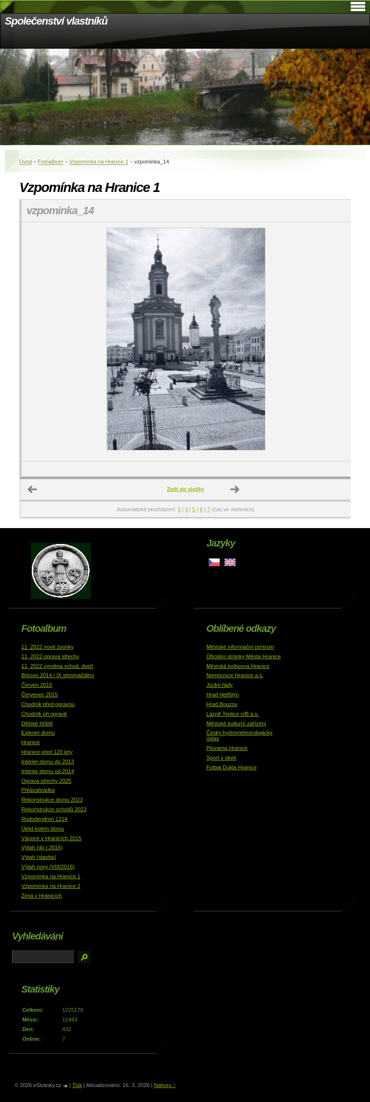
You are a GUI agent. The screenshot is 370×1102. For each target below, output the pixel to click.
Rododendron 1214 (44, 819)
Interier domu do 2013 (47, 761)
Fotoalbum (51, 161)
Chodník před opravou (48, 704)
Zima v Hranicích (41, 895)
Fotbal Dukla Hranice (231, 767)
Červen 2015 (36, 685)
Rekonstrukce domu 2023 (52, 800)
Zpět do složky (185, 489)
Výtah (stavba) (38, 857)
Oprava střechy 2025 (46, 781)
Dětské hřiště (37, 723)
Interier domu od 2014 (47, 771)
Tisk (77, 1085)
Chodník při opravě (44, 714)
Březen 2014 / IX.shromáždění (57, 675)
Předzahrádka (38, 790)
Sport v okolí (221, 758)
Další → (235, 489)
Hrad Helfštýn (222, 694)
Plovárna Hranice (227, 748)
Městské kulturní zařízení (236, 723)
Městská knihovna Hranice (237, 666)
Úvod (25, 161)
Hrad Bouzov (222, 704)
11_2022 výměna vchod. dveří (57, 666)
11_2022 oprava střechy (50, 656)
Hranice (30, 742)
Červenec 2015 (39, 694)
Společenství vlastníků (56, 21)
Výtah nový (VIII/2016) (48, 867)
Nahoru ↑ (164, 1085)
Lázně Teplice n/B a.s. (232, 714)
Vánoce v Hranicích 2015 (51, 838)
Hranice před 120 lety (46, 752)
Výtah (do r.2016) (42, 847)
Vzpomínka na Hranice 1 (99, 161)
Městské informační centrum (240, 647)
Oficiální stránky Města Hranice (243, 656)
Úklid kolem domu (42, 828)
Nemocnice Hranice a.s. (235, 675)
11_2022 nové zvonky (47, 647)
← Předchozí (33, 489)
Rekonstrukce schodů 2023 (54, 809)
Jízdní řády (219, 685)
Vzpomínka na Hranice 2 (50, 886)
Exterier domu (38, 732)
